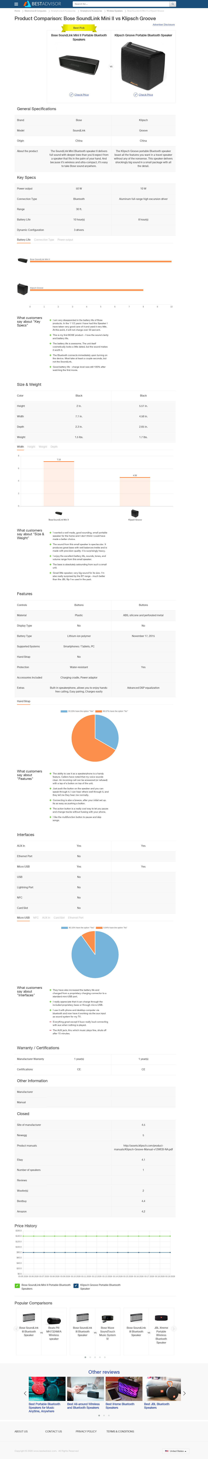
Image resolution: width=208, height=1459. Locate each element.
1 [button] (85, 1357)
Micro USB (23, 918)
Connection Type (44, 240)
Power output (65, 240)
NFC (36, 918)
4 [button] (100, 1357)
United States (175, 1451)
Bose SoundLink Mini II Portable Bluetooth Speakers (46, 1287)
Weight (43, 447)
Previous (16, 1329)
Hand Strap (23, 701)
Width (20, 447)
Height (31, 447)
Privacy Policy (86, 1431)
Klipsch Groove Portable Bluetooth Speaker (100, 1287)
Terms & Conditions (120, 1431)
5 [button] (104, 1357)
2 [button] (90, 1357)
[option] (41, 1331)
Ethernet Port (75, 918)
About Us (21, 1431)
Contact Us (53, 1431)
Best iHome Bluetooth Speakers (120, 1406)
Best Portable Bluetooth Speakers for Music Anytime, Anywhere (44, 1408)
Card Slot (59, 918)
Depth (54, 447)
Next (174, 1329)
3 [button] (95, 1357)
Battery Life (24, 240)
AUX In (46, 918)
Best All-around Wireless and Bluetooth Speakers (83, 1406)
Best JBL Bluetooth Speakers (156, 1406)
